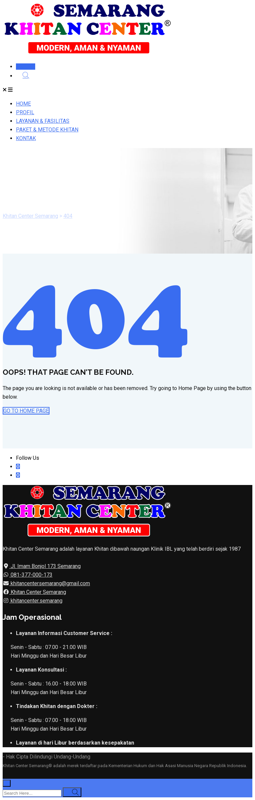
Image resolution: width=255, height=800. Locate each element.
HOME (23, 104)
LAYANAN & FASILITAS (42, 121)
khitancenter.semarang (35, 601)
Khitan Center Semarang (37, 592)
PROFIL (25, 112)
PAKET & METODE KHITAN (47, 129)
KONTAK (26, 138)
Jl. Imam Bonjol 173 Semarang (45, 566)
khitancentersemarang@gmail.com (49, 583)
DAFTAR (25, 66)
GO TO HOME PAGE (26, 411)
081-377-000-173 (30, 575)
